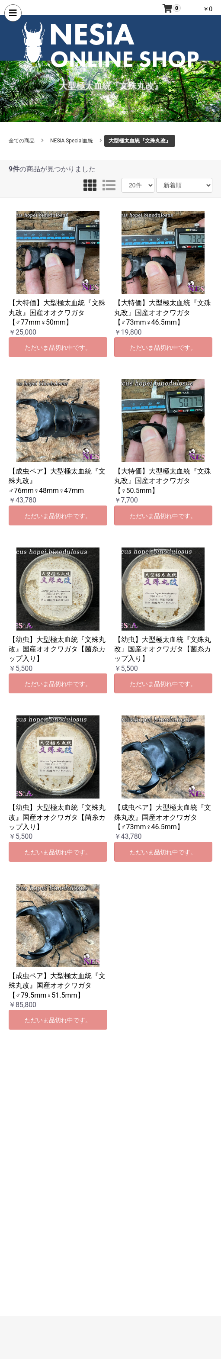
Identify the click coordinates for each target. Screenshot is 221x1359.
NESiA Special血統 (71, 141)
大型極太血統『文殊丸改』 (140, 141)
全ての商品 (22, 141)
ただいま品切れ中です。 (58, 347)
